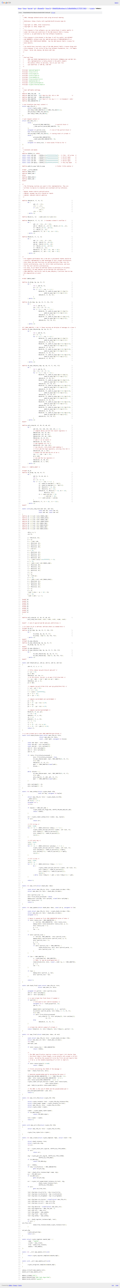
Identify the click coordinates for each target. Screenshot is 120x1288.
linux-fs (48, 8)
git (35, 8)
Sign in (116, 3)
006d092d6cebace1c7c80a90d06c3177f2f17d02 (69, 8)
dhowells (41, 8)
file (53, 12)
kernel (30, 8)
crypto (92, 8)
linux (19, 8)
